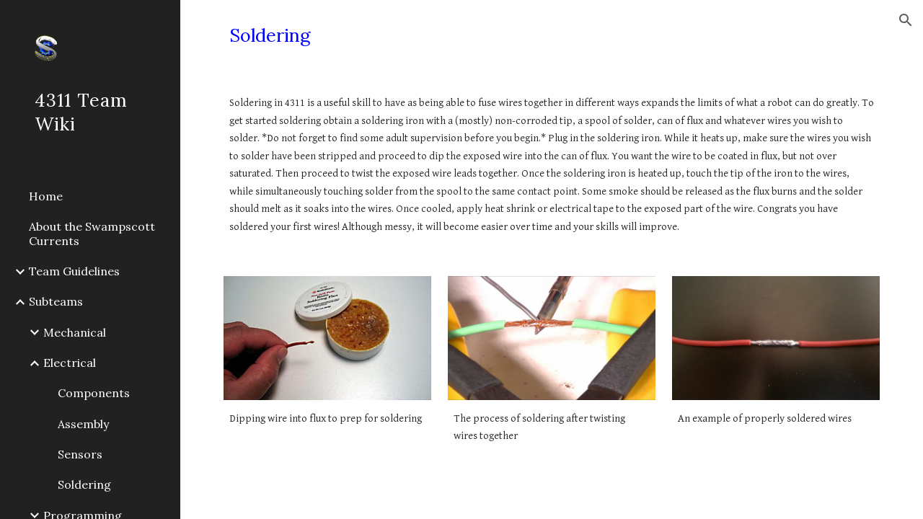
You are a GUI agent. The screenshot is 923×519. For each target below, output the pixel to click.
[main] (552, 35)
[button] (905, 20)
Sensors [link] (80, 454)
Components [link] (94, 393)
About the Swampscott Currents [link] (92, 233)
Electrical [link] (69, 362)
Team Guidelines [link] (74, 271)
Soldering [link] (84, 484)
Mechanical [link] (74, 332)
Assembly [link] (83, 424)
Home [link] (46, 196)
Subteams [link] (56, 301)
